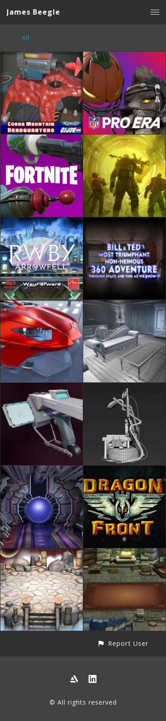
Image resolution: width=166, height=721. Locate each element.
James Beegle (33, 12)
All (26, 38)
